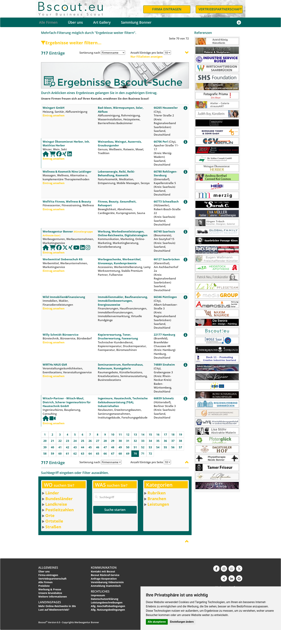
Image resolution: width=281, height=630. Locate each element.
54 (157, 447)
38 (180, 441)
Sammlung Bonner (136, 22)
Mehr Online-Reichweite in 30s (57, 606)
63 (82, 453)
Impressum (98, 595)
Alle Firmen (48, 22)
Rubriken (156, 492)
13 (135, 434)
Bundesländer (59, 498)
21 (52, 441)
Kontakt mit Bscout (103, 571)
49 (120, 447)
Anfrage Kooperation (104, 578)
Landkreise (56, 504)
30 (120, 441)
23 (67, 441)
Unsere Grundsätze (50, 593)
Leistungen (158, 504)
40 (52, 447)
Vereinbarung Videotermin (107, 582)
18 (173, 434)
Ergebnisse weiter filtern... (71, 43)
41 (60, 447)
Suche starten (114, 509)
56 (173, 447)
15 (150, 434)
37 (173, 441)
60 (60, 453)
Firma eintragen (48, 575)
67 (112, 453)
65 (97, 453)
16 (157, 434)
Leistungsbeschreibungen (106, 602)
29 (112, 441)
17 (165, 434)
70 (135, 453)
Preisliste (44, 585)
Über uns (75, 22)
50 (127, 447)
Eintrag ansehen (54, 115)
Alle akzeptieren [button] (157, 621)
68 (120, 453)
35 (157, 441)
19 (180, 434)
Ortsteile (54, 521)
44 (82, 447)
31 (127, 441)
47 (105, 447)
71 (142, 453)
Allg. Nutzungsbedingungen (108, 609)
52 (142, 447)
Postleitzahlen (59, 509)
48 (112, 447)
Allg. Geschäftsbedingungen (108, 606)
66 (105, 453)
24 (75, 441)
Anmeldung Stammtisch (106, 585)
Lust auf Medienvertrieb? (53, 609)
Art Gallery (102, 22)
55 (165, 447)
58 (45, 453)
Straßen (53, 526)
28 (105, 441)
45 (90, 447)
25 (82, 441)
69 (127, 453)
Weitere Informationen (52, 596)
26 (90, 441)
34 (150, 441)
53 (150, 447)
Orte (49, 515)
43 (75, 447)
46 (97, 447)
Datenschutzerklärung (104, 599)
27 (97, 441)
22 (60, 441)
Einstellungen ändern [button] (182, 621)
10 (112, 434)
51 (135, 447)
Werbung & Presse (49, 589)
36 (165, 441)
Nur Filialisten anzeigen (146, 56)
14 (142, 434)
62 (75, 453)
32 (135, 441)
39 (45, 447)
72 (150, 453)
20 (45, 441)
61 (67, 453)
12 (127, 434)
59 (52, 453)
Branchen (156, 498)
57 (180, 447)
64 (90, 453)
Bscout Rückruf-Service (105, 575)
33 (142, 441)
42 (67, 447)
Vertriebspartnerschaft (52, 578)
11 (120, 434)
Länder (52, 492)
